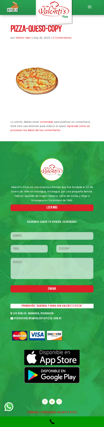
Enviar (52, 289)
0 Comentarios (62, 37)
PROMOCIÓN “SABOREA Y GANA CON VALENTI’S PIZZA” (52, 306)
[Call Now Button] (52, 421)
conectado (46, 121)
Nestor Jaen (23, 37)
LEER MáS (52, 207)
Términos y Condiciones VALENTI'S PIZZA (52, 412)
